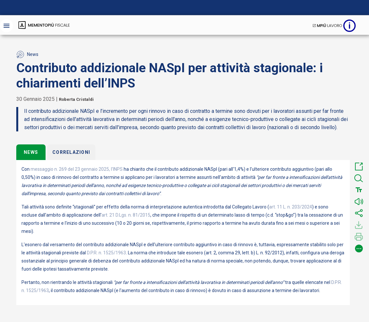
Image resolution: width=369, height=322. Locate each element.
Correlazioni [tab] (71, 152)
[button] (359, 166)
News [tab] (31, 152)
